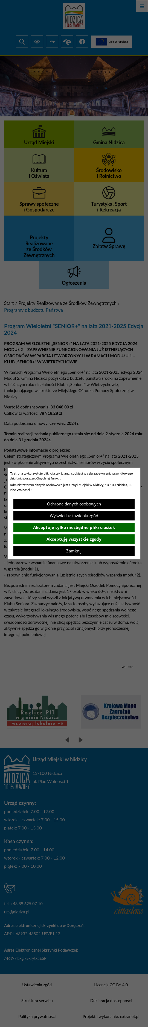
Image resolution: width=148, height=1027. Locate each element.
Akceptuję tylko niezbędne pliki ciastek (74, 527)
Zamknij (74, 551)
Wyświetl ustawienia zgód (74, 515)
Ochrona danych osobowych (74, 504)
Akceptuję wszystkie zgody (74, 539)
